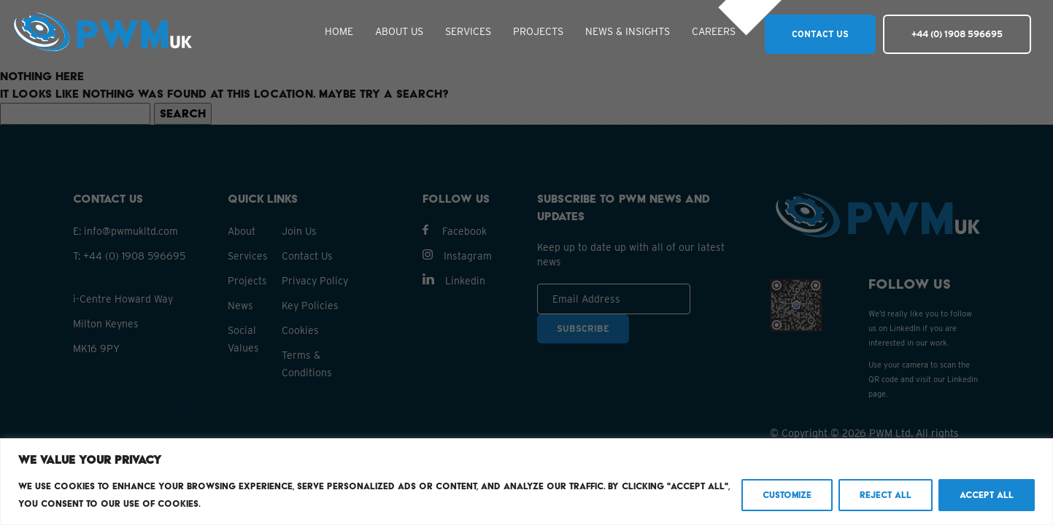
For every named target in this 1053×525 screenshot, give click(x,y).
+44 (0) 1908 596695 (957, 33)
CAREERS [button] (714, 31)
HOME (339, 31)
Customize (787, 494)
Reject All (885, 494)
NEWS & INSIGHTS (627, 31)
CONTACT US (820, 33)
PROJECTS (538, 31)
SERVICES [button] (468, 31)
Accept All (987, 494)
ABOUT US (399, 31)
